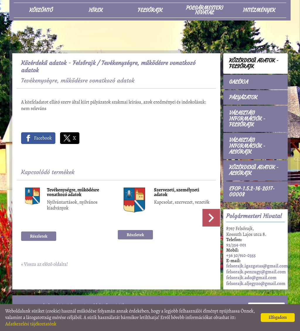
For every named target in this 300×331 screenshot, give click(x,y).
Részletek (38, 236)
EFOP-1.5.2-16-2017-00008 (252, 192)
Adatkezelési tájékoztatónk (31, 324)
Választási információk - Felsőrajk (247, 119)
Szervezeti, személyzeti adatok (177, 193)
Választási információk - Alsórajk (247, 146)
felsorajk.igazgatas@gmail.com (257, 266)
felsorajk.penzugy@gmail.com (256, 272)
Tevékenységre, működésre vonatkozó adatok (73, 193)
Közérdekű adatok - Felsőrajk (58, 62)
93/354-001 (236, 245)
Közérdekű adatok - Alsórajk (254, 170)
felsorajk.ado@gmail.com (251, 278)
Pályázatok (243, 97)
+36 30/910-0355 (241, 255)
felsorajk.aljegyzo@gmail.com (255, 283)
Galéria (238, 82)
